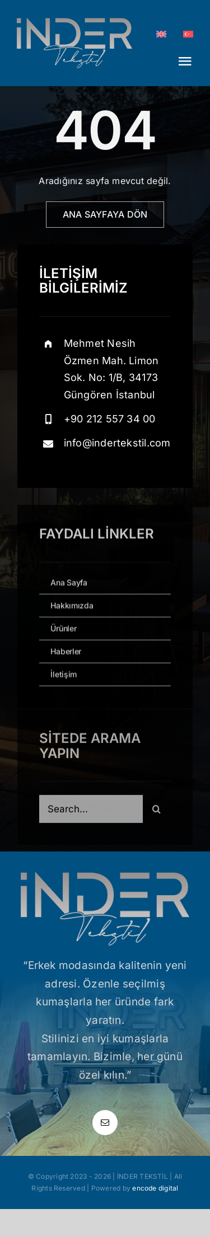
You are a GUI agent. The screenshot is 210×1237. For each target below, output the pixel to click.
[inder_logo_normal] (74, 22)
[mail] (105, 1122)
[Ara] (157, 812)
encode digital (155, 1188)
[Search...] (90, 812)
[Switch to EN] (161, 35)
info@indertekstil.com (117, 443)
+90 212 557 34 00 (110, 419)
